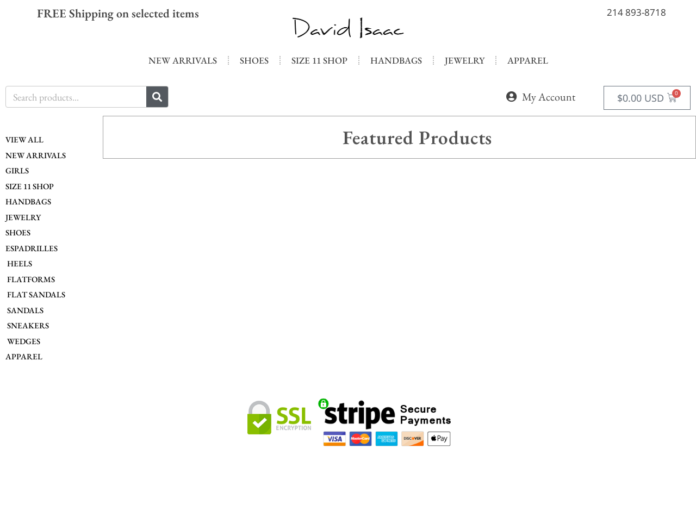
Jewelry (464, 60)
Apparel (527, 60)
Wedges (22, 341)
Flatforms (30, 279)
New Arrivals (182, 60)
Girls (17, 170)
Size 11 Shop (319, 60)
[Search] (157, 96)
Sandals (24, 310)
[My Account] (511, 96)
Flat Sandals (35, 294)
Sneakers (27, 325)
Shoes (254, 60)
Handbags (396, 60)
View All (24, 139)
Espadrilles (31, 248)
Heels (18, 263)
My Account (548, 97)
